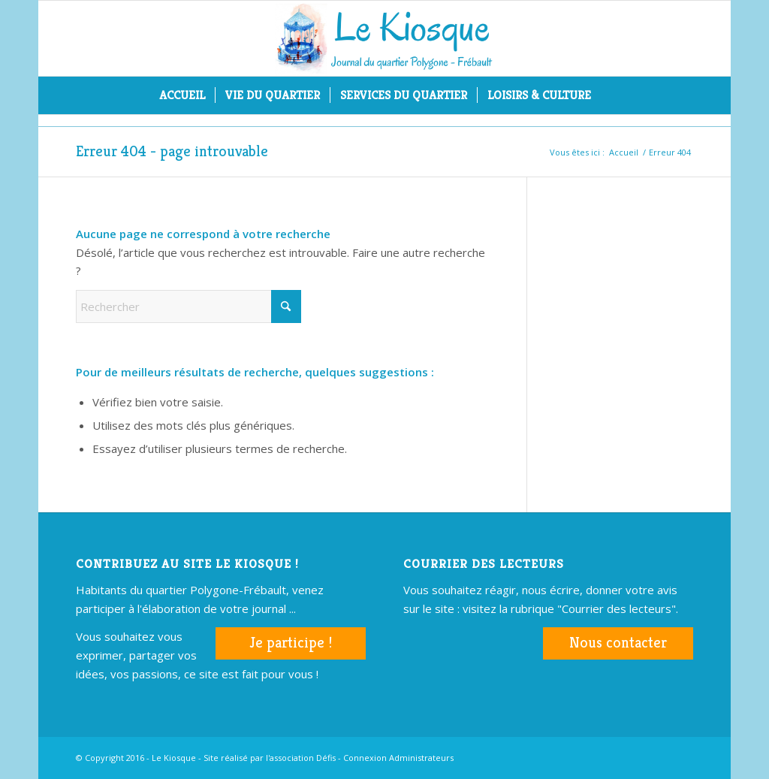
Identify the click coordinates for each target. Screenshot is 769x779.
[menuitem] (182, 95)
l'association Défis (301, 757)
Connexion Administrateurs (398, 757)
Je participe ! (290, 642)
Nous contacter (618, 642)
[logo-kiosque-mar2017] (384, 38)
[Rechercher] (610, 95)
